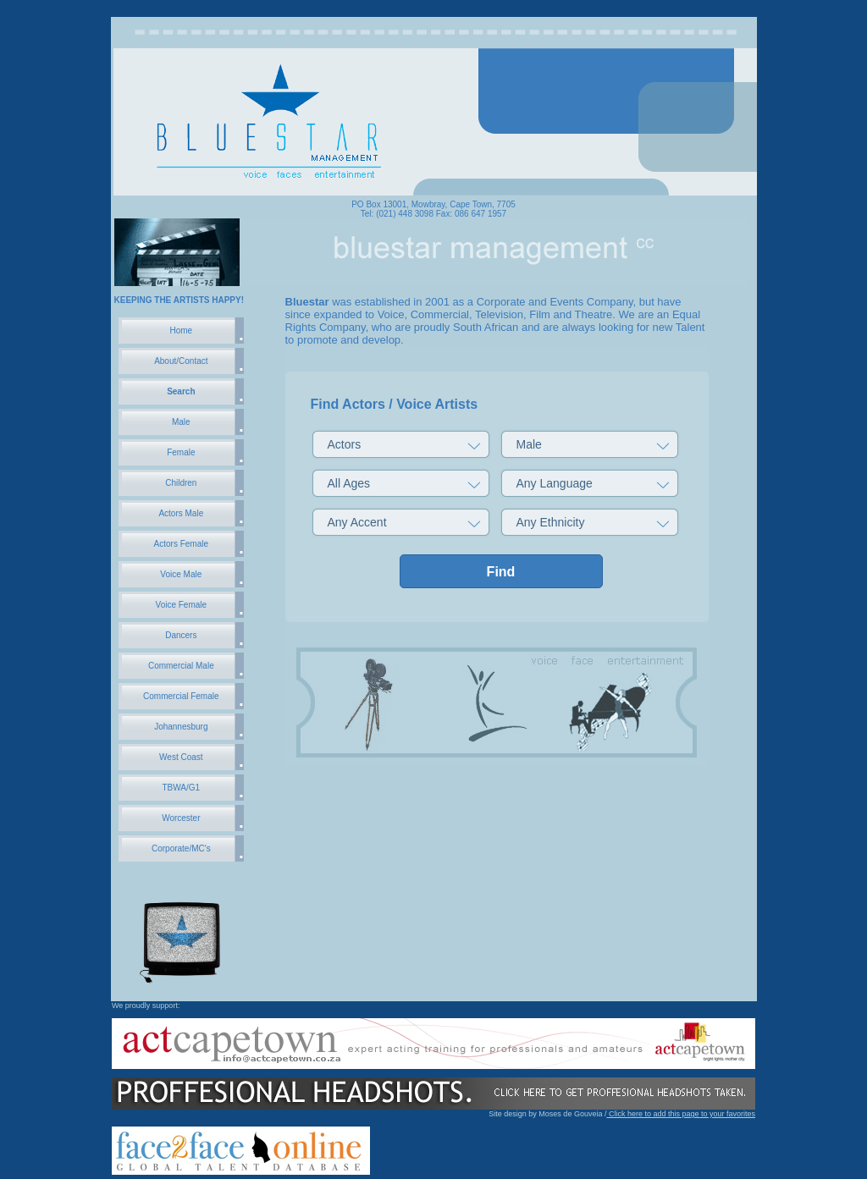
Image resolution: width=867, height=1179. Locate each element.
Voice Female (181, 604)
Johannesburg (180, 726)
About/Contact (180, 361)
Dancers (180, 635)
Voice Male (181, 574)
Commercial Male (181, 665)
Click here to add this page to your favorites (680, 1114)
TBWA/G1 (182, 787)
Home (180, 330)
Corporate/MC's (181, 848)
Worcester (181, 818)
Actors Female (181, 543)
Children (180, 483)
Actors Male (180, 513)
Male (181, 422)
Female (181, 452)
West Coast (181, 757)
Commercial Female (180, 696)
